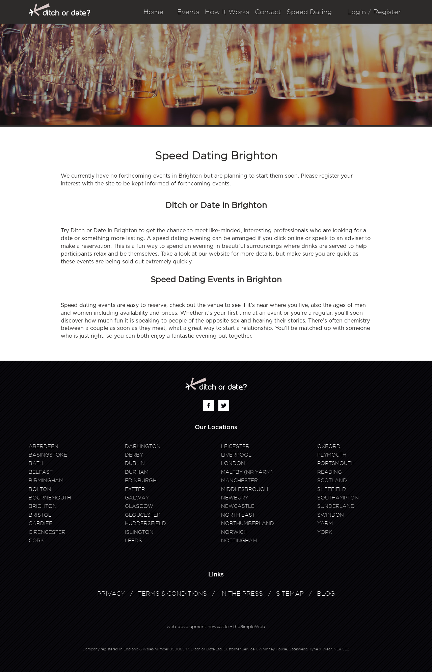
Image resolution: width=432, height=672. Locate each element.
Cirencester (47, 532)
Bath (36, 463)
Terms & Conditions (172, 593)
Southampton (338, 497)
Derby (134, 455)
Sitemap (290, 593)
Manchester (239, 480)
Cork (36, 540)
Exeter (135, 489)
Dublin (135, 463)
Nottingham (239, 540)
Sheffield (331, 489)
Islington (139, 532)
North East (238, 515)
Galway (137, 497)
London (233, 463)
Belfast (41, 472)
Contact (268, 12)
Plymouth (331, 455)
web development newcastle (198, 626)
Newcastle (237, 506)
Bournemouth (50, 497)
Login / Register (374, 12)
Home (153, 12)
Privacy (111, 593)
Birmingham (46, 480)
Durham (136, 472)
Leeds (133, 540)
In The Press (241, 593)
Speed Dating (309, 12)
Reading (329, 472)
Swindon (330, 515)
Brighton (43, 506)
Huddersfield (145, 523)
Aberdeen (43, 446)
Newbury (234, 497)
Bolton (40, 489)
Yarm (325, 523)
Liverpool (236, 455)
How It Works (227, 12)
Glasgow (139, 506)
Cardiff (40, 523)
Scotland (332, 480)
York (324, 532)
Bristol (40, 515)
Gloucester (143, 515)
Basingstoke (48, 455)
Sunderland (336, 506)
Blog (326, 593)
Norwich (234, 532)
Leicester (235, 446)
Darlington (143, 446)
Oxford (329, 446)
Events (188, 12)
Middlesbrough (244, 489)
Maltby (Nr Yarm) (247, 472)
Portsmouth (335, 463)
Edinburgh (141, 480)
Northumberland (247, 523)
